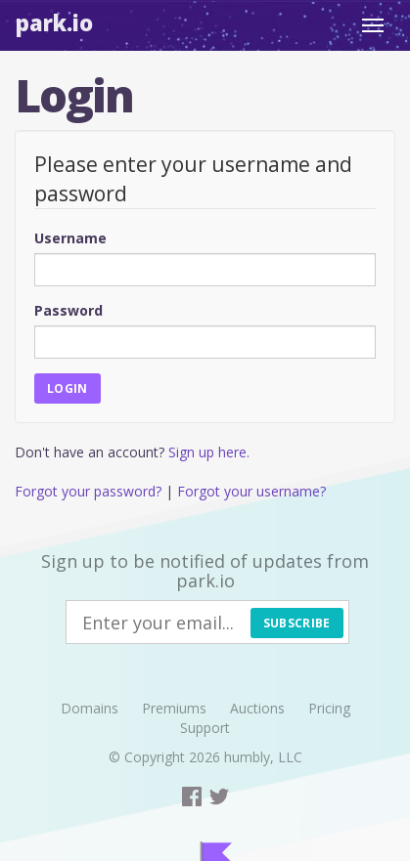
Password (68, 310)
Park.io (54, 22)
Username (70, 238)
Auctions (257, 708)
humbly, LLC (263, 757)
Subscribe (297, 623)
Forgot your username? (251, 491)
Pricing (329, 708)
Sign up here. (209, 452)
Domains (89, 708)
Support (205, 727)
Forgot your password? (88, 491)
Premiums (174, 708)
